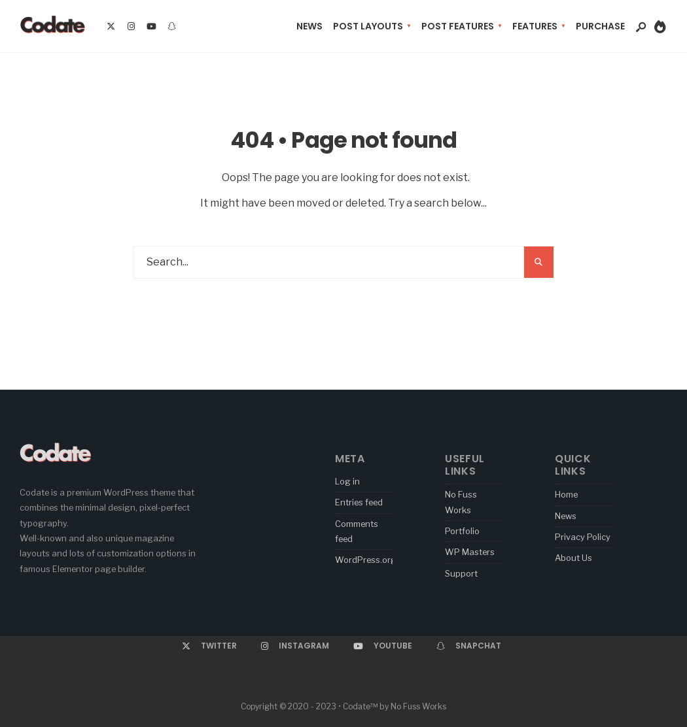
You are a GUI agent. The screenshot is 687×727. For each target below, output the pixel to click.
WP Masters (470, 552)
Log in (347, 481)
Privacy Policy (582, 537)
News (309, 26)
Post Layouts (368, 26)
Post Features (457, 26)
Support (461, 573)
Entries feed (359, 502)
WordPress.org (365, 559)
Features (534, 26)
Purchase (600, 26)
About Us (573, 557)
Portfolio (462, 531)
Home (566, 494)
